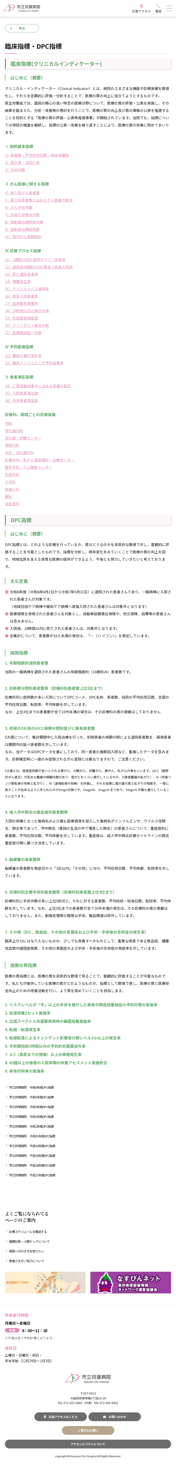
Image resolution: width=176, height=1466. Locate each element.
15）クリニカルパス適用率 (27, 288)
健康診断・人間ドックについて (29, 1241)
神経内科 (12, 445)
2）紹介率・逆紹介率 (22, 162)
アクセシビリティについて (88, 1444)
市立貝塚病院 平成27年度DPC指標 (32, 1175)
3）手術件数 (15, 169)
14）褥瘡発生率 (18, 281)
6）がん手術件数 (18, 207)
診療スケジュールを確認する (28, 1231)
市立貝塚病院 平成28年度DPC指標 (32, 1165)
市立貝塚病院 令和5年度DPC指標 (31, 1097)
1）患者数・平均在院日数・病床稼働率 (37, 155)
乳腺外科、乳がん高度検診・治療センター (39, 459)
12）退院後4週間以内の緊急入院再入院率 (39, 266)
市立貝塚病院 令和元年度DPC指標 (32, 1136)
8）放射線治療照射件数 (24, 222)
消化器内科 (14, 430)
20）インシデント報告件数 (27, 325)
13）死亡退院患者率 (21, 274)
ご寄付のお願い (88, 1430)
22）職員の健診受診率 (23, 355)
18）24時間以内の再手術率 (27, 310)
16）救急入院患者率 (21, 296)
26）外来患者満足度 (21, 400)
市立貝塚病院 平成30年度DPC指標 (32, 1145)
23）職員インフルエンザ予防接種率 (34, 362)
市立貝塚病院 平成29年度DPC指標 (32, 1155)
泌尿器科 (12, 503)
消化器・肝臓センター (23, 437)
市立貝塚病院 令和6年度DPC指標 (31, 1087)
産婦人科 (12, 489)
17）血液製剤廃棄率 (21, 303)
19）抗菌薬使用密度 (21, 318)
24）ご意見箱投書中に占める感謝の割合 (38, 385)
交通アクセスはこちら (61, 1417)
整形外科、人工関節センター (28, 467)
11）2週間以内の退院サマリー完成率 (35, 259)
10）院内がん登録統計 (23, 236)
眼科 (8, 496)
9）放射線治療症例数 (22, 229)
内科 (8, 423)
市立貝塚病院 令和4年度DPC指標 (31, 1106)
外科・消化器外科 (19, 452)
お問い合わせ (114, 1417)
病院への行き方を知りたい (26, 1251)
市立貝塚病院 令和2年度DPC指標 (31, 1126)
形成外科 (12, 474)
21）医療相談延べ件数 (23, 332)
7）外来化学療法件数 (22, 214)
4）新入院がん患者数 (22, 192)
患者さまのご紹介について (26, 1261)
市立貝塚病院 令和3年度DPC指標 (31, 1116)
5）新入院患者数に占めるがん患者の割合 (39, 200)
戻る (22, 28)
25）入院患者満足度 (21, 393)
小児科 (10, 481)
